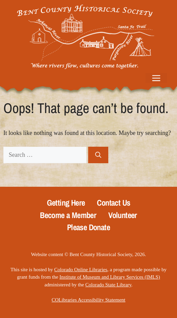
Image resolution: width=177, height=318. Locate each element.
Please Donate (88, 227)
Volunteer (122, 215)
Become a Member (68, 215)
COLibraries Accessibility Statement (88, 300)
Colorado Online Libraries (80, 269)
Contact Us (113, 202)
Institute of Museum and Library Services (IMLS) (109, 277)
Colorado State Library (108, 284)
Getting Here (66, 202)
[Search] (98, 155)
